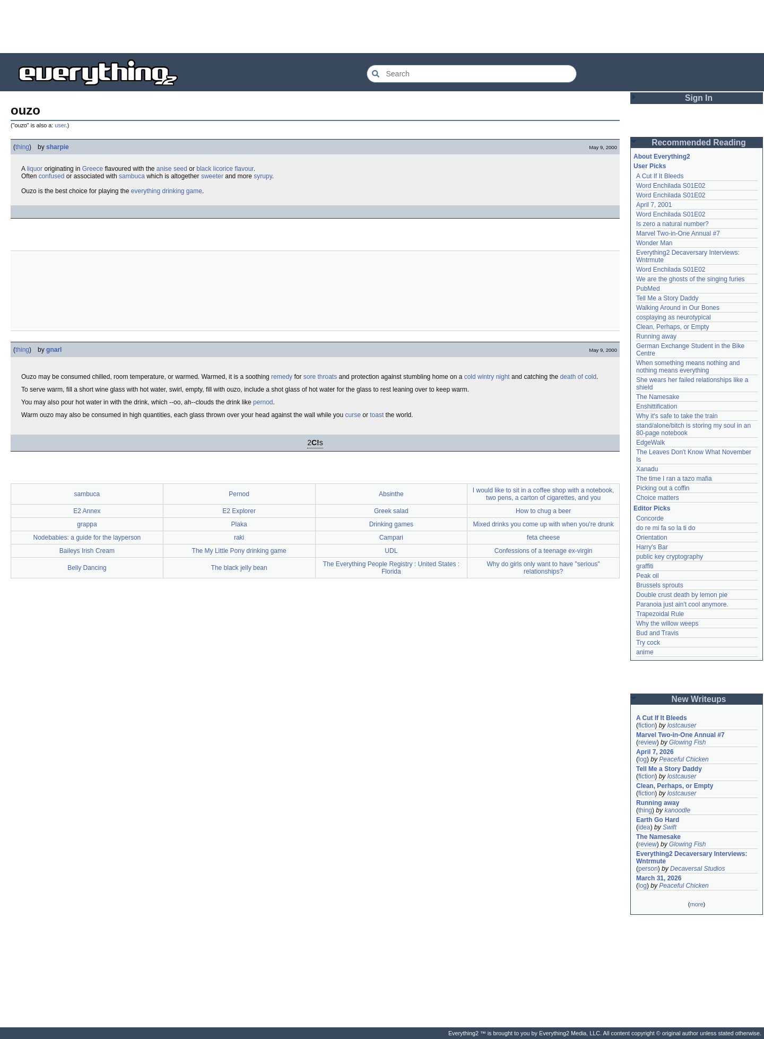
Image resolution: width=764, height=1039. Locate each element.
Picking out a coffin (663, 488)
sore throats (320, 376)
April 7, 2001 (654, 205)
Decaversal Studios (697, 868)
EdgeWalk (650, 442)
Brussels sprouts (659, 585)
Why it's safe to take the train (677, 416)
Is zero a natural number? (672, 224)
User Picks (649, 166)
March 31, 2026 (658, 878)
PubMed (648, 288)
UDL (391, 551)
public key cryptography (669, 556)
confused (52, 176)
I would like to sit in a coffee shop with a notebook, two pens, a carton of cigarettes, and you (543, 494)
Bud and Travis (657, 633)
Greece (92, 168)
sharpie (57, 147)
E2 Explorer (239, 511)
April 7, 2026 (655, 752)
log (642, 759)
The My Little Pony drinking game (239, 551)
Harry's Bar (652, 547)
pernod (263, 402)
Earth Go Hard (657, 820)
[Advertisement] (382, 26)
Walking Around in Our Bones (677, 307)
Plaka (239, 524)
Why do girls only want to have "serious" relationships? (543, 567)
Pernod (239, 494)
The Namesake (657, 397)
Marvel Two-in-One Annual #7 (678, 233)
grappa (87, 524)
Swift (669, 827)
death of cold (578, 376)
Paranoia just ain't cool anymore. (682, 604)
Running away (656, 336)
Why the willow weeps (667, 623)
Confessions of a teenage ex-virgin (543, 551)
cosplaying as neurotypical (673, 317)
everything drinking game (166, 191)
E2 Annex (86, 511)
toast (377, 415)
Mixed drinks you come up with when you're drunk (543, 524)
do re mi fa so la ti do (665, 528)
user (60, 125)
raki (239, 537)
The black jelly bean (239, 568)
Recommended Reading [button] (699, 142)
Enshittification (656, 406)
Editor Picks (651, 508)
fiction (646, 725)
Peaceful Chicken (683, 759)
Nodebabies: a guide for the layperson (87, 537)
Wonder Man (654, 243)
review (647, 742)
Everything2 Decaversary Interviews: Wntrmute (691, 857)
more (696, 904)
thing (22, 147)
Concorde (650, 518)
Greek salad (391, 511)
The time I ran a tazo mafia (674, 478)
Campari (391, 537)
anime (645, 652)
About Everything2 (661, 156)
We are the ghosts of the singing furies (690, 279)
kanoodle (677, 810)
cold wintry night (487, 376)
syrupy (263, 176)
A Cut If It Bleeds (659, 176)
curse (353, 415)
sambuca (132, 176)
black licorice (214, 168)
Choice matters (657, 497)
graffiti (644, 566)
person (648, 868)
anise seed (172, 168)
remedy (281, 376)
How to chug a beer (543, 511)
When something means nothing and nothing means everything (688, 366)
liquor (34, 168)
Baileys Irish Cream (87, 551)
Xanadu (647, 469)
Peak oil (647, 575)
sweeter (212, 176)
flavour (244, 168)
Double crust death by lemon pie (681, 595)
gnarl (54, 349)
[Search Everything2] (472, 74)
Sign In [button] (699, 97)
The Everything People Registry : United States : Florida (391, 567)
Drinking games (391, 524)
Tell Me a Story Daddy (667, 298)
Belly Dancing (86, 568)
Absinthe (391, 494)
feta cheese (543, 537)
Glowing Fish (687, 742)
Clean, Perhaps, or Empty (672, 327)
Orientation (651, 537)
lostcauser (682, 725)
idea (644, 827)
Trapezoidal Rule (660, 614)
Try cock (648, 642)
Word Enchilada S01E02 (671, 185)
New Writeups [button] (699, 699)
